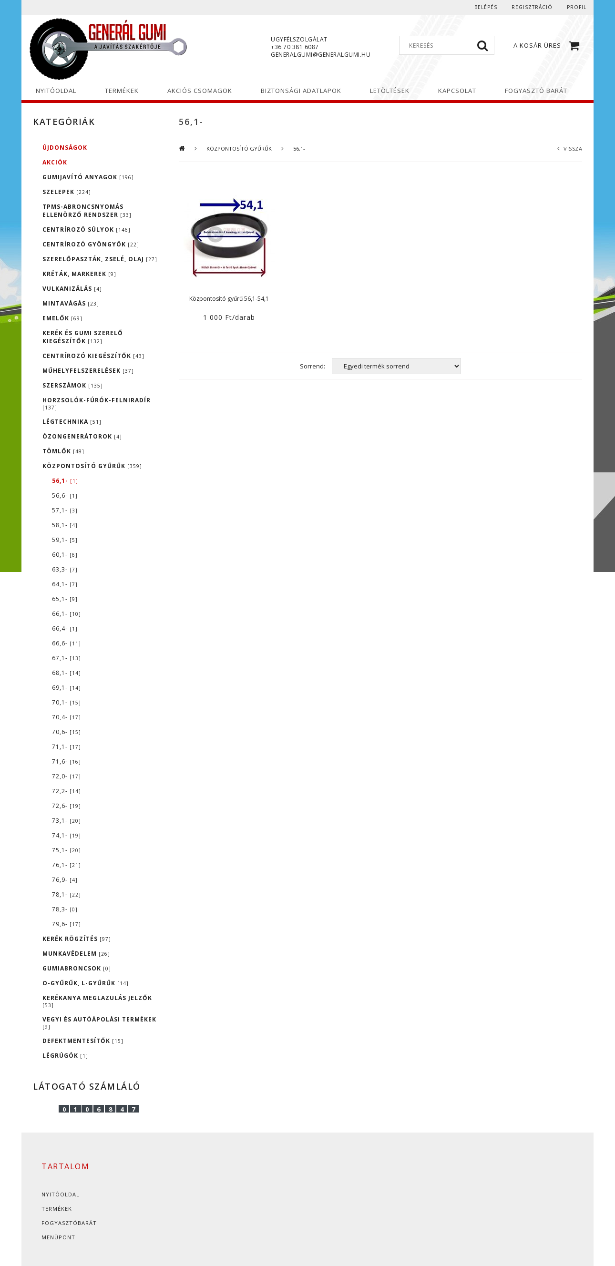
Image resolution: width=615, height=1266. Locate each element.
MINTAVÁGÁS (70, 303)
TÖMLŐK (63, 451)
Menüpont (58, 1237)
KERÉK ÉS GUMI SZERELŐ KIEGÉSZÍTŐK (82, 337)
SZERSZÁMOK (72, 385)
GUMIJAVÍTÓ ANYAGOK (88, 177)
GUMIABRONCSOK (76, 968)
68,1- (66, 673)
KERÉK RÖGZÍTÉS (76, 939)
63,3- (65, 569)
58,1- (65, 525)
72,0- (66, 776)
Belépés (485, 7)
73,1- (66, 821)
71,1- (66, 747)
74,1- (66, 835)
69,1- (66, 688)
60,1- (65, 555)
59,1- (65, 540)
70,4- (66, 717)
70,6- (66, 732)
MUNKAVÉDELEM (76, 954)
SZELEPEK (66, 192)
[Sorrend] (396, 366)
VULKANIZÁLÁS (72, 289)
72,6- (66, 806)
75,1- (66, 850)
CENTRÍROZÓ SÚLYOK (86, 229)
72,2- (66, 791)
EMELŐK (62, 318)
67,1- (66, 658)
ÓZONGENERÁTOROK (82, 436)
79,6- (66, 924)
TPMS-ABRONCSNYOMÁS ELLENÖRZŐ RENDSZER (87, 211)
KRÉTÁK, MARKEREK (79, 274)
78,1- (66, 894)
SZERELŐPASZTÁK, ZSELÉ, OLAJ (99, 259)
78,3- (65, 909)
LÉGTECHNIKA (72, 422)
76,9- (65, 880)
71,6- (66, 761)
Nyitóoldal (60, 1194)
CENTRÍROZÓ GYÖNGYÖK (90, 244)
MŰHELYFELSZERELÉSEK (88, 371)
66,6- (66, 643)
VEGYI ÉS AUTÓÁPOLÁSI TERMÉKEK (99, 1022)
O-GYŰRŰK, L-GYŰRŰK (85, 983)
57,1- (65, 510)
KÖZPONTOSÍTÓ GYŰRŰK (92, 466)
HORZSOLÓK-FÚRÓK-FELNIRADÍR (96, 403)
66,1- (66, 614)
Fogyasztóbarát (69, 1222)
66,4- (65, 628)
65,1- (65, 599)
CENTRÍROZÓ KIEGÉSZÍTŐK (93, 356)
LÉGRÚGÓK (65, 1056)
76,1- (66, 865)
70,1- (66, 702)
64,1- (65, 584)
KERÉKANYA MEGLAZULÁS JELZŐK (97, 1001)
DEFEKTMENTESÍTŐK (82, 1041)
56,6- (65, 495)
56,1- (65, 481)
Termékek (56, 1208)
